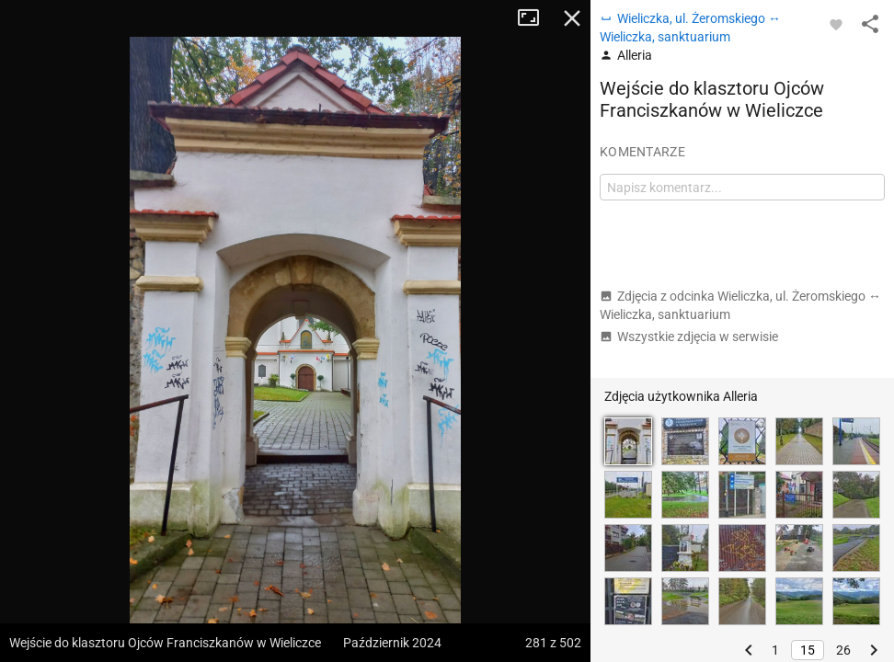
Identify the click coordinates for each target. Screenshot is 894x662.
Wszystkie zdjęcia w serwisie (689, 336)
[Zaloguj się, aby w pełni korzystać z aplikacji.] (836, 24)
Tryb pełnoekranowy (535, 18)
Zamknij (572, 18)
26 (843, 650)
